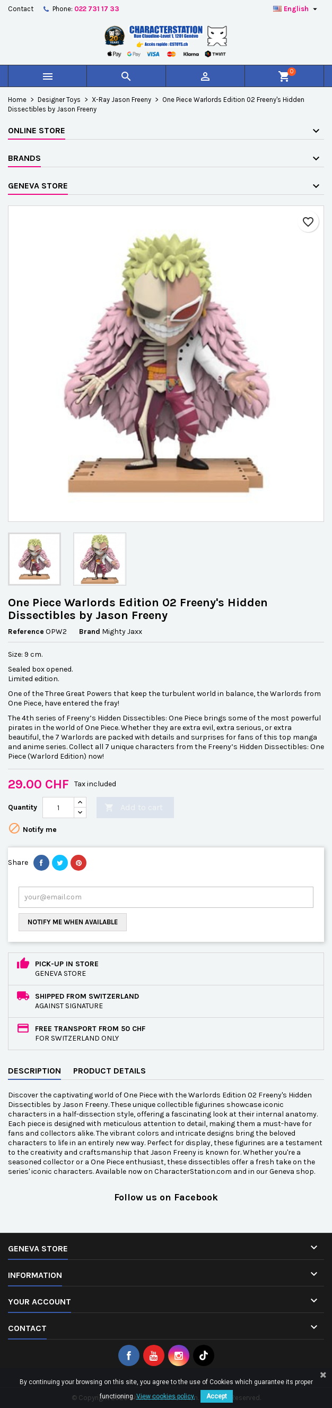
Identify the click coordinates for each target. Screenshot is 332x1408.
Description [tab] (34, 1071)
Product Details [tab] (109, 1071)
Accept (216, 1396)
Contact (20, 9)
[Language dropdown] (296, 9)
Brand (89, 631)
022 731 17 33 (96, 9)
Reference (26, 631)
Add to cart (133, 807)
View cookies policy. (165, 1396)
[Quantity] (58, 807)
